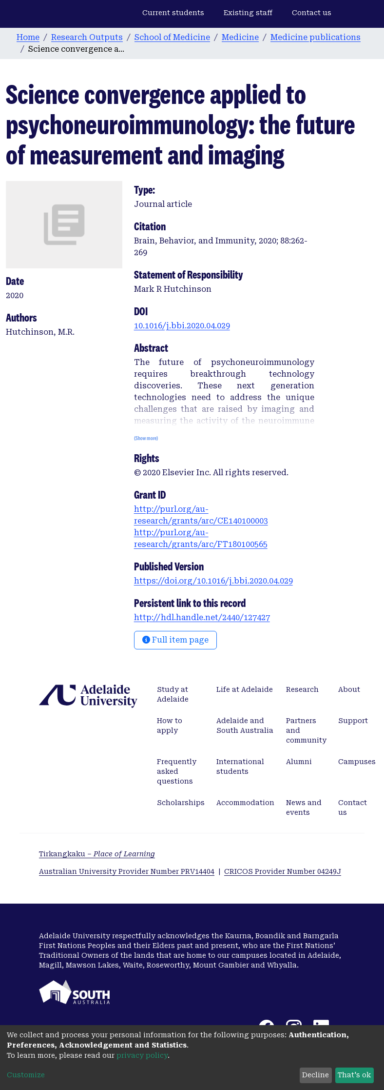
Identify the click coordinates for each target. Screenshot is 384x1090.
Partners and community (306, 730)
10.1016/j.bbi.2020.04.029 (182, 325)
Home (28, 37)
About (349, 689)
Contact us (311, 13)
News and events (304, 807)
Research (302, 689)
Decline (315, 1075)
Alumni (299, 762)
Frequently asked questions (176, 771)
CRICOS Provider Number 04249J (282, 871)
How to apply (169, 725)
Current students (173, 13)
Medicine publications (315, 37)
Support (353, 721)
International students (240, 766)
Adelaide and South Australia (244, 725)
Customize (26, 1075)
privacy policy (142, 1055)
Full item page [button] (175, 640)
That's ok (354, 1075)
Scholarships (181, 803)
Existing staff (248, 13)
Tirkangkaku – (97, 854)
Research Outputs (87, 37)
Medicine (240, 37)
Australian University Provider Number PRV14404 (126, 871)
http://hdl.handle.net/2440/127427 (202, 617)
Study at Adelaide (173, 694)
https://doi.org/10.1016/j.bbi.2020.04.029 (213, 580)
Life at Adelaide (244, 689)
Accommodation (245, 803)
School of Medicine (172, 37)
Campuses (357, 762)
